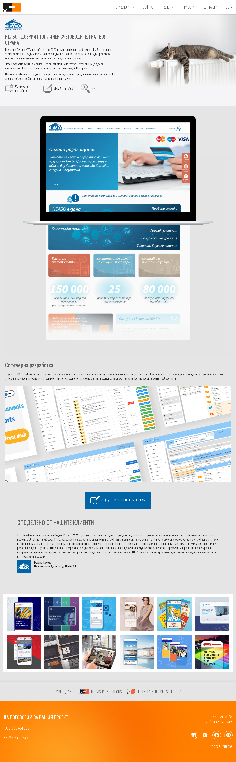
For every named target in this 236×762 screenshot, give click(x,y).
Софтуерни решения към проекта (117, 500)
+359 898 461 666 (16, 727)
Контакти (210, 7)
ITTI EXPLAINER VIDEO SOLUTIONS (154, 691)
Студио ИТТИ (125, 7)
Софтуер (149, 7)
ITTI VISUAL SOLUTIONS (100, 691)
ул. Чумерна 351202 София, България (218, 719)
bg (228, 7)
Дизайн (170, 7)
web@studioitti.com (15, 737)
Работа (189, 7)
